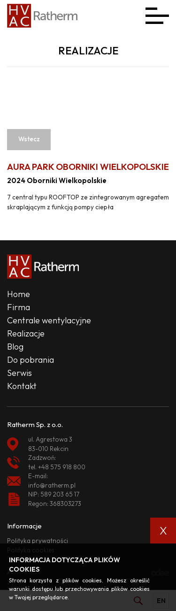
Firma (18, 307)
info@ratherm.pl (52, 485)
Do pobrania (30, 359)
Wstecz (29, 139)
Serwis (19, 372)
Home (18, 294)
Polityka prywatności (37, 540)
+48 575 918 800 (61, 467)
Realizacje (26, 333)
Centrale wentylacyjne (49, 320)
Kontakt (22, 386)
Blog (15, 346)
